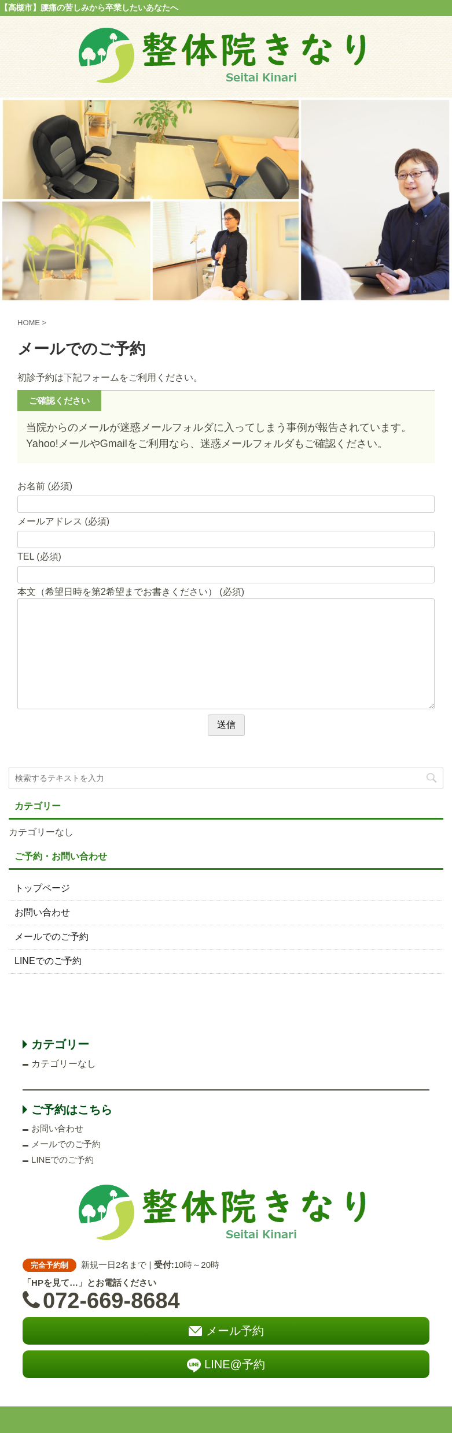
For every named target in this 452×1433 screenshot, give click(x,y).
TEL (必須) (39, 556)
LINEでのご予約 (48, 961)
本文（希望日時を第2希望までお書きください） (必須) (130, 592)
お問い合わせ (42, 912)
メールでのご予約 (51, 936)
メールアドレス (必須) (63, 521)
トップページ (42, 888)
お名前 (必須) (44, 486)
